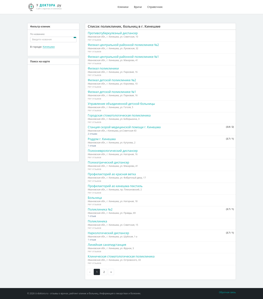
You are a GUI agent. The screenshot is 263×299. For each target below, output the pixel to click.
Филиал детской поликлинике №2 (112, 80)
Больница (95, 198)
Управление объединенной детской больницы (121, 104)
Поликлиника (97, 221)
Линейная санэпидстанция (107, 245)
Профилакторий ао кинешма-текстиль (115, 186)
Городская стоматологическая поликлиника (119, 115)
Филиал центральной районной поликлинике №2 (123, 45)
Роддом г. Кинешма (102, 139)
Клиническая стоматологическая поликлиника (121, 256)
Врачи (138, 7)
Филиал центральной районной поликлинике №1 (123, 57)
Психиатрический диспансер (108, 162)
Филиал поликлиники (103, 68)
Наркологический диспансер (108, 233)
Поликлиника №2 (100, 209)
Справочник (155, 7)
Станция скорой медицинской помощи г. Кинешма (124, 127)
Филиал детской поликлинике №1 (112, 92)
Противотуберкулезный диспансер (113, 33)
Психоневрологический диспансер (113, 151)
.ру (46, 6)
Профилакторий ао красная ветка (112, 174)
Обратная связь (227, 292)
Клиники (123, 7)
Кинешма (49, 46)
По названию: (37, 34)
